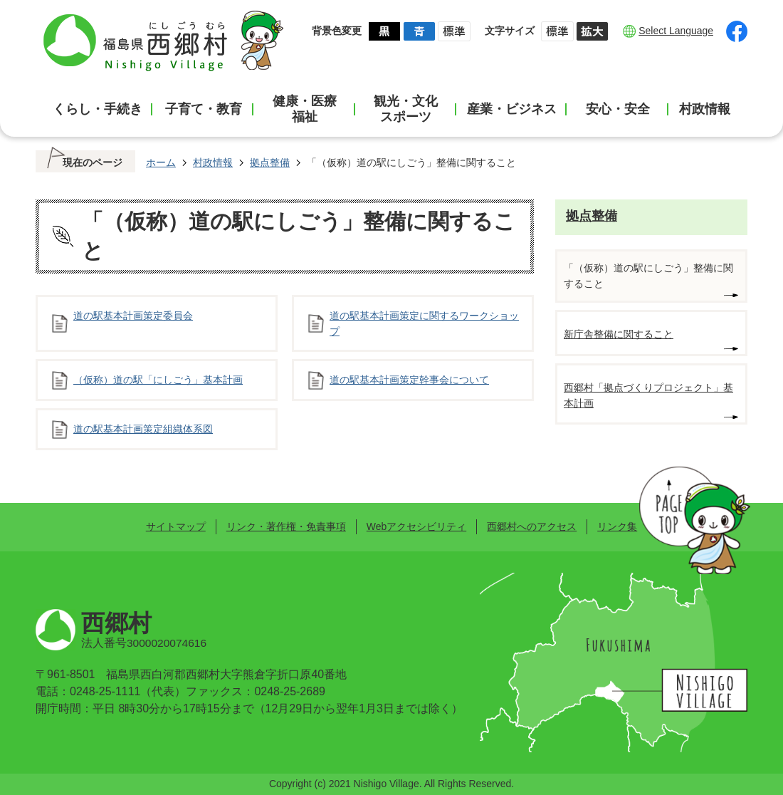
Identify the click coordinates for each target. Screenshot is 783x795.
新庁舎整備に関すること (618, 334)
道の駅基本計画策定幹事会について (409, 379)
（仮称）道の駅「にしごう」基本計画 (158, 379)
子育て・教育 (203, 109)
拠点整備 (270, 162)
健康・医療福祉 (305, 109)
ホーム (161, 162)
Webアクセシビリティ (416, 526)
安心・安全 (618, 109)
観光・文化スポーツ (406, 109)
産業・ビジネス (512, 109)
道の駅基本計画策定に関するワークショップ (424, 323)
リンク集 (617, 526)
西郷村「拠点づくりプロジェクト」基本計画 (648, 395)
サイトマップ (176, 526)
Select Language (676, 30)
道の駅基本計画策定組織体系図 (143, 429)
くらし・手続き (97, 109)
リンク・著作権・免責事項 (286, 526)
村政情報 (704, 109)
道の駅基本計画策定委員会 (133, 315)
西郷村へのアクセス (532, 526)
